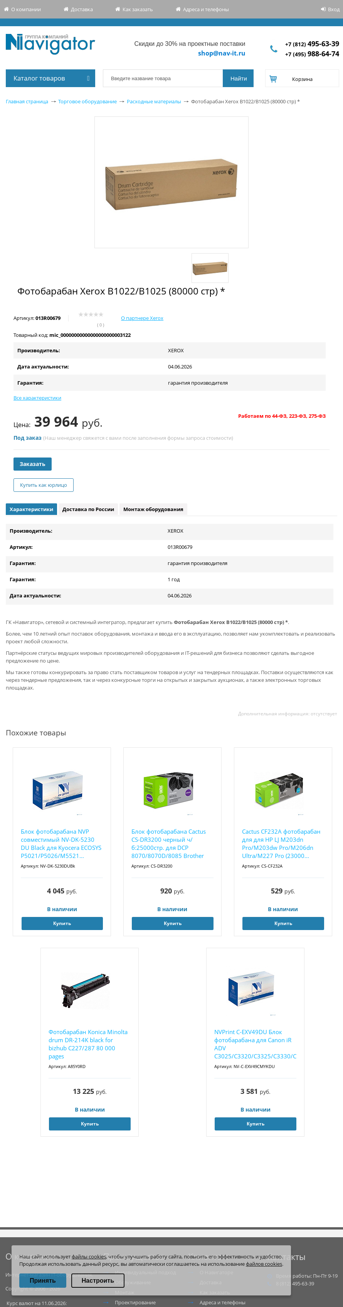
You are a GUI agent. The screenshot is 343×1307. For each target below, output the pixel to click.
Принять (43, 1280)
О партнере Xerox (142, 318)
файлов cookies (264, 1263)
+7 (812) (312, 44)
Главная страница (27, 101)
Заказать (32, 464)
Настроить (98, 1280)
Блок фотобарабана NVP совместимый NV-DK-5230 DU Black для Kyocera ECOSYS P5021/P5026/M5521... (61, 844)
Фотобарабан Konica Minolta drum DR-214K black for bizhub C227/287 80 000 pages (88, 1044)
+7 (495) (312, 54)
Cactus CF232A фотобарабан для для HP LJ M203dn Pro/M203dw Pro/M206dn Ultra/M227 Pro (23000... (281, 844)
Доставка (82, 9)
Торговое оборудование (87, 101)
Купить (62, 923)
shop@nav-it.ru (221, 53)
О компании (26, 9)
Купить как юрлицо (43, 484)
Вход (334, 9)
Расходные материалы (154, 101)
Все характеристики (37, 397)
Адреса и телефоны (206, 9)
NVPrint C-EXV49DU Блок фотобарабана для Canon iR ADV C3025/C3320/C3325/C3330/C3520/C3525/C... (255, 1044)
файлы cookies (89, 1256)
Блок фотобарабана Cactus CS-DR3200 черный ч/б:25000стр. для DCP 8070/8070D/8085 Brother (168, 844)
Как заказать (138, 9)
